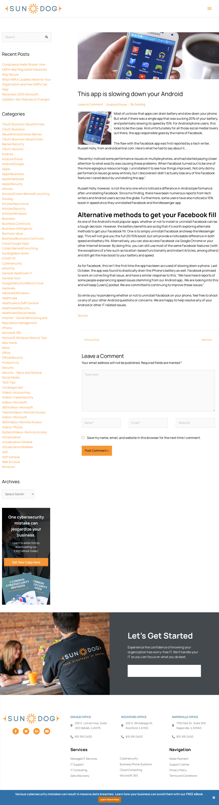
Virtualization (12, 426)
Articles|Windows (15, 210)
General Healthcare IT (18, 267)
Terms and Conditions (183, 765)
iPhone (7, 320)
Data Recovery (79, 765)
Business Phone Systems (136, 753)
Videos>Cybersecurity (18, 388)
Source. (83, 315)
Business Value (13, 229)
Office (6, 344)
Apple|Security (12, 181)
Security (8, 359)
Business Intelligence (18, 224)
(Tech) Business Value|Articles (24, 123)
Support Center (179, 753)
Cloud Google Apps (15, 238)
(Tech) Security (13, 147)
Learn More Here (109, 799)
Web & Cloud (11, 450)
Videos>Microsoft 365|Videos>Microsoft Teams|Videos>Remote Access (24, 397)
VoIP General (11, 445)
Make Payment (178, 747)
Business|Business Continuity (24, 234)
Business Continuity (17, 219)
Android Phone (13, 157)
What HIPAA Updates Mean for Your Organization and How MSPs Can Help (26, 84)
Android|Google (13, 161)
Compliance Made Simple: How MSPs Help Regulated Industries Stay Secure (25, 70)
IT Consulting (78, 759)
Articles (7, 185)
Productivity (11, 354)
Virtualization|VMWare (18, 436)
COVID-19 (9, 253)
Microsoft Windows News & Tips (25, 330)
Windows (8, 455)
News (6, 339)
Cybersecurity (12, 258)
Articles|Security (14, 205)
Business (8, 214)
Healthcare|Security (17, 301)
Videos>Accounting (16, 383)
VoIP (5, 440)
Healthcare (10, 291)
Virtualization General (18, 431)
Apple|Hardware (13, 176)
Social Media (11, 368)
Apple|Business (13, 171)
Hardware (9, 282)
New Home (10, 335)
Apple (6, 166)
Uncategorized (12, 378)
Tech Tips (9, 373)
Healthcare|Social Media (20, 306)
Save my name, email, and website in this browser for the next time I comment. (144, 440)
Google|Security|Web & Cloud (23, 277)
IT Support (77, 753)
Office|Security (13, 349)
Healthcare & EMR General (21, 296)
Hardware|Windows (16, 287)
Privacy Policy (178, 759)
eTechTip (8, 262)
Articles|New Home (16, 200)
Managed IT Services (83, 747)
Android (7, 152)
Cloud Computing (131, 759)
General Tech (12, 272)
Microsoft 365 (12, 325)
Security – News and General (23, 363)
